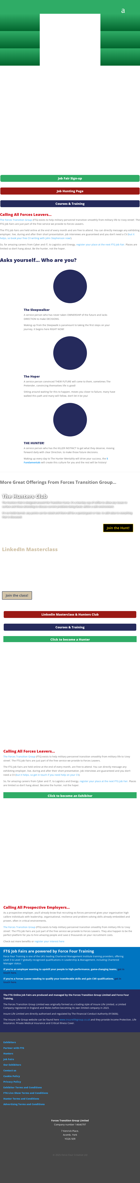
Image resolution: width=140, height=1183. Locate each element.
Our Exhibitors (12, 1064)
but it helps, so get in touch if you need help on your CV (47, 774)
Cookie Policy (11, 1076)
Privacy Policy (12, 1081)
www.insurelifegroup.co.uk (75, 1019)
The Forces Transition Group (16, 219)
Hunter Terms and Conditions (21, 1098)
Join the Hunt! (118, 528)
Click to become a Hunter (70, 639)
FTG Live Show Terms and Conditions (25, 1093)
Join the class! (17, 595)
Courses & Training (70, 204)
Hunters (8, 1053)
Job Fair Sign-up (70, 178)
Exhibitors (9, 1042)
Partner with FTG (13, 1048)
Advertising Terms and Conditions (24, 1104)
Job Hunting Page (70, 191)
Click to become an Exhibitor (70, 796)
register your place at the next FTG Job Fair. (100, 244)
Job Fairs (8, 1059)
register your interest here (49, 941)
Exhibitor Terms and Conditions (22, 1087)
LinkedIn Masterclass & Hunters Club (70, 614)
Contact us (9, 1070)
